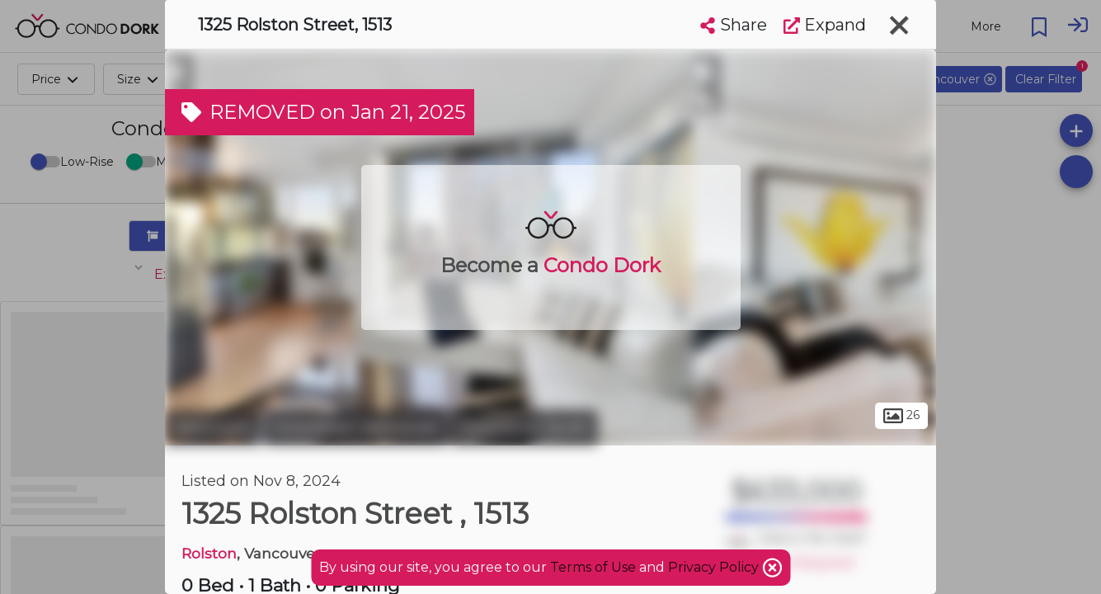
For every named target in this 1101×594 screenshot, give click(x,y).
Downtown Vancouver (356, 427)
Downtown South (524, 427)
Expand (824, 25)
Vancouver (212, 427)
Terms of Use (593, 567)
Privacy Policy (715, 567)
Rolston (209, 553)
